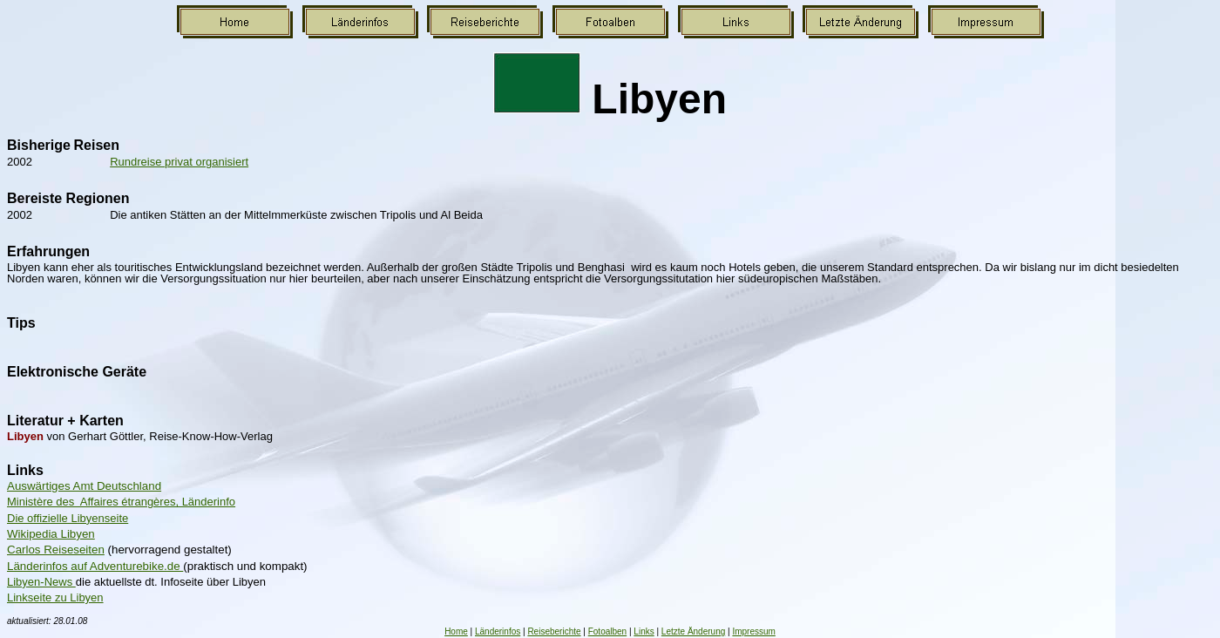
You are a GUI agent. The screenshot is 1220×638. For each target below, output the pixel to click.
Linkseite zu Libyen (55, 597)
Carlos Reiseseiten (56, 549)
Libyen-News (41, 581)
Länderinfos (497, 631)
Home (456, 631)
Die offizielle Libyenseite (67, 518)
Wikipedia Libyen (51, 533)
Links (644, 631)
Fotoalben (607, 631)
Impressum (753, 631)
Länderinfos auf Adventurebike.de (95, 566)
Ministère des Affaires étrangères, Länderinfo (121, 501)
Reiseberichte (553, 631)
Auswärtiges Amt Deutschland (84, 485)
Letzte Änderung (693, 631)
